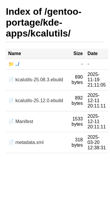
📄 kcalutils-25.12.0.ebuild (35, 100)
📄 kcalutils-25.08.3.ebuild (35, 79)
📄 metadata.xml (25, 142)
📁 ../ (13, 64)
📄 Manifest (20, 121)
